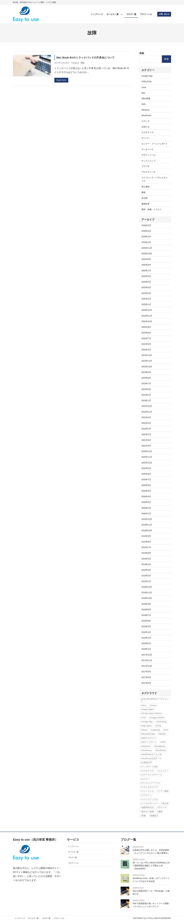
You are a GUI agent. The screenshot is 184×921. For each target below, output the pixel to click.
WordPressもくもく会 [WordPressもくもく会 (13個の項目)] (151, 754)
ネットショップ (148, 161)
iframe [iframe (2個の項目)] (144, 730)
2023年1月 (146, 400)
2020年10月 (146, 463)
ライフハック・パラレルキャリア (154, 179)
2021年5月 (146, 446)
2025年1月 (146, 304)
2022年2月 (146, 429)
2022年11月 (146, 412)
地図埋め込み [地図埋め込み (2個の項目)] (148, 807)
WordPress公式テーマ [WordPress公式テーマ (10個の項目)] (151, 758)
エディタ (145, 121)
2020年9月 (146, 468)
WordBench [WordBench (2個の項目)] (160, 746)
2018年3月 (146, 638)
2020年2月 (146, 508)
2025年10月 (146, 253)
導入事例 (145, 187)
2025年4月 (146, 287)
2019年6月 (146, 553)
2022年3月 (146, 423)
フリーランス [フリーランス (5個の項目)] (148, 791)
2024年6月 (146, 344)
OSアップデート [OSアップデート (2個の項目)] (149, 742)
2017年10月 (146, 666)
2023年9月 (146, 372)
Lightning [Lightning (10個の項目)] (156, 730)
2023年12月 (146, 355)
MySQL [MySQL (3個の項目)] (162, 734)
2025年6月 (146, 276)
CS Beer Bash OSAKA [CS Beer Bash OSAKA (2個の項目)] (151, 713)
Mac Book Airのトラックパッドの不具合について (85, 57)
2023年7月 (146, 383)
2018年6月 (146, 621)
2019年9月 (146, 536)
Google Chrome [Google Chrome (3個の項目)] (157, 718)
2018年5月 (146, 626)
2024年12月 (146, 310)
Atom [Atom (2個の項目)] (144, 705)
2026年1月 (146, 242)
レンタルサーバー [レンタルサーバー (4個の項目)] (150, 803)
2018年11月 (146, 592)
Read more (61, 80)
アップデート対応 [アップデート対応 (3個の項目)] (150, 767)
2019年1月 (146, 581)
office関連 (145, 98)
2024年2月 (146, 349)
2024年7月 (146, 338)
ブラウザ (145, 166)
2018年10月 (146, 598)
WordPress (146, 115)
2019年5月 (146, 559)
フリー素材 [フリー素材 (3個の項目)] (163, 791)
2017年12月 (146, 655)
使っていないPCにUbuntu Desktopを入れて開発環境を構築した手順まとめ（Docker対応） (151, 866)
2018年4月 (146, 632)
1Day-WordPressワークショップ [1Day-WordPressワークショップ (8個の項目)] (155, 700)
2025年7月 (146, 270)
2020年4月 (146, 496)
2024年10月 (146, 321)
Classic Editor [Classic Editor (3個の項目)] (148, 709)
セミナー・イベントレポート (154, 144)
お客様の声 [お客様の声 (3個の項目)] (147, 762)
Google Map (146, 76)
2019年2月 (146, 575)
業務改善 (145, 204)
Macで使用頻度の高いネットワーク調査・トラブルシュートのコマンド (152, 905)
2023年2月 (146, 395)
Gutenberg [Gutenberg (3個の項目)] (161, 722)
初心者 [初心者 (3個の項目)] (165, 803)
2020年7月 (146, 479)
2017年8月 (146, 677)
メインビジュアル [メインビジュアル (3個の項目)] (150, 799)
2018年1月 (146, 649)
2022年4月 (146, 417)
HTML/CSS (146, 81)
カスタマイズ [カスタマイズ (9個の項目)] (148, 771)
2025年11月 (146, 248)
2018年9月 (146, 604)
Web (143, 104)
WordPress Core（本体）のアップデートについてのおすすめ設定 (151, 879)
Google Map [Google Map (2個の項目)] (147, 722)
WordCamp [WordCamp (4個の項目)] (147, 750)
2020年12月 (146, 451)
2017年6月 (146, 683)
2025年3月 (146, 293)
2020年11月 (146, 457)
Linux (143, 87)
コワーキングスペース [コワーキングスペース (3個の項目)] (152, 775)
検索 (141, 53)
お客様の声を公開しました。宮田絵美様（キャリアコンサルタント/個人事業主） (151, 851)
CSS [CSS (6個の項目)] (144, 718)
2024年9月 (146, 327)
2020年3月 (146, 502)
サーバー (145, 138)
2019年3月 (146, 570)
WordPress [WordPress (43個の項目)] (161, 750)
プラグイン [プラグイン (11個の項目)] (147, 795)
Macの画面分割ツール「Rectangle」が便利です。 (151, 892)
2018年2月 (146, 643)
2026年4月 (146, 231)
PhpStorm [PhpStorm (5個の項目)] (146, 746)
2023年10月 (146, 366)
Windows (145, 110)
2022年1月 (146, 434)
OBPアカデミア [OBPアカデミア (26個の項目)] (149, 738)
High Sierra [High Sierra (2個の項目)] (147, 726)
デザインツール (148, 155)
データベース (147, 149)
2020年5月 (146, 491)
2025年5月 (146, 282)
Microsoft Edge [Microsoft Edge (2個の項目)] (148, 734)
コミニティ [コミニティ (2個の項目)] (163, 771)
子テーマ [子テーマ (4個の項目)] (162, 807)
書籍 (143, 192)
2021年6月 (146, 440)
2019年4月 (146, 564)
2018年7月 (146, 615)
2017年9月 (146, 671)
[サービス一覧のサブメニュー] (122, 14)
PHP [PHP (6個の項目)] (163, 742)
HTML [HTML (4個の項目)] (158, 726)
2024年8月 (146, 332)
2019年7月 (146, 547)
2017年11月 (146, 660)
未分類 (144, 198)
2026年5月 (146, 225)
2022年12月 (146, 406)
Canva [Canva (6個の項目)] (154, 705)
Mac (83, 63)
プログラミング (148, 172)
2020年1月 (146, 513)
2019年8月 (146, 542)
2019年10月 (146, 530)
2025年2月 (146, 299)
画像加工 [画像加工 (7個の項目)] (154, 816)
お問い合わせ (164, 14)
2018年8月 (146, 609)
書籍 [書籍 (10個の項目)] (160, 812)
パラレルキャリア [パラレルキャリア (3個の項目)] (150, 787)
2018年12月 (146, 587)
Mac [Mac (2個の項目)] (166, 730)
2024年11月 (146, 316)
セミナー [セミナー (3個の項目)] (146, 779)
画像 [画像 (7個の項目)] (144, 816)
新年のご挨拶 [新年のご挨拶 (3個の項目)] (148, 812)
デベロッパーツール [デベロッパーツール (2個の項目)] (151, 783)
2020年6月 (146, 485)
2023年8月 (146, 378)
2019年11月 (146, 525)
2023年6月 (146, 389)
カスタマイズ (147, 132)
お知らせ (145, 127)
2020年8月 (146, 474)
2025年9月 (146, 259)
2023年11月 (146, 361)
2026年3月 (146, 236)
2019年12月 (146, 519)
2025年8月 (146, 265)
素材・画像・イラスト (151, 209)
